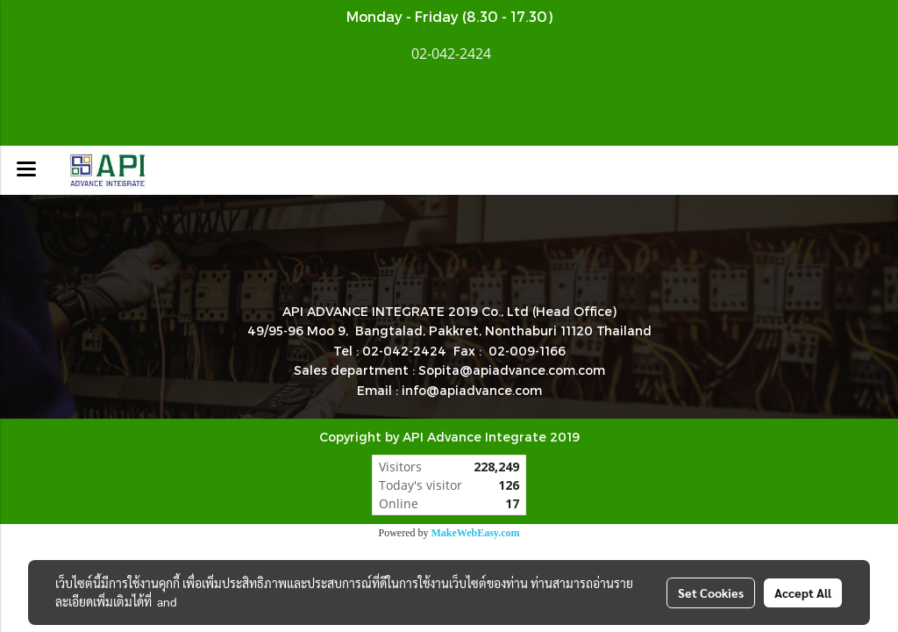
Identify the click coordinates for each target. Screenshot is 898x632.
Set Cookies (711, 592)
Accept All (802, 592)
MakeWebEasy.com (475, 533)
